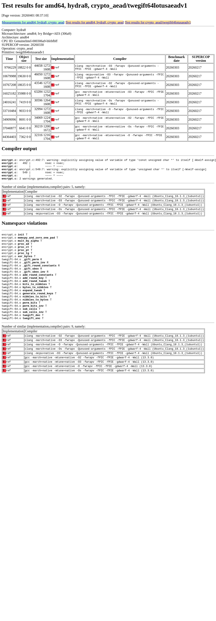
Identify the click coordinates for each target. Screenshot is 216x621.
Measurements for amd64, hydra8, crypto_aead (33, 22)
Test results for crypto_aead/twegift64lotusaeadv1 (158, 22)
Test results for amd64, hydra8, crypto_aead (95, 22)
